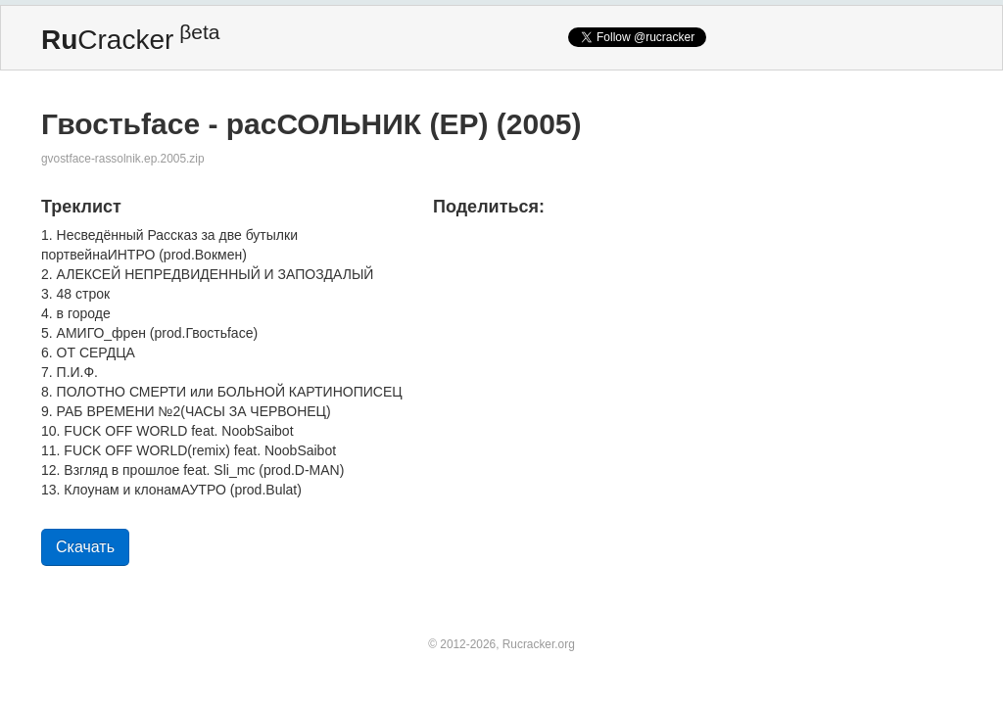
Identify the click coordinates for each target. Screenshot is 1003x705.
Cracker (130, 38)
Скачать (85, 547)
